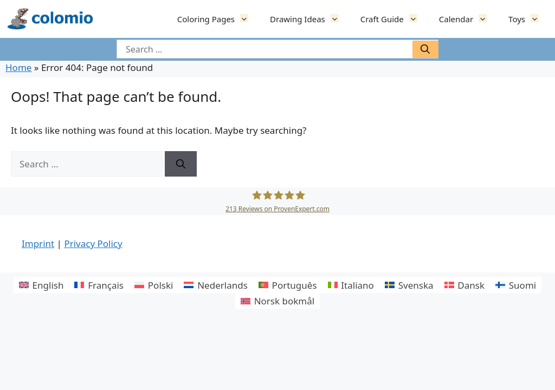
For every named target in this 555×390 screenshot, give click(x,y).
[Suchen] (425, 49)
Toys (529, 19)
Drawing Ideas (310, 19)
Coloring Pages (218, 19)
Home (18, 67)
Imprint (38, 243)
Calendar (468, 19)
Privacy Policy (93, 243)
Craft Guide (394, 19)
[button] (247, 19)
